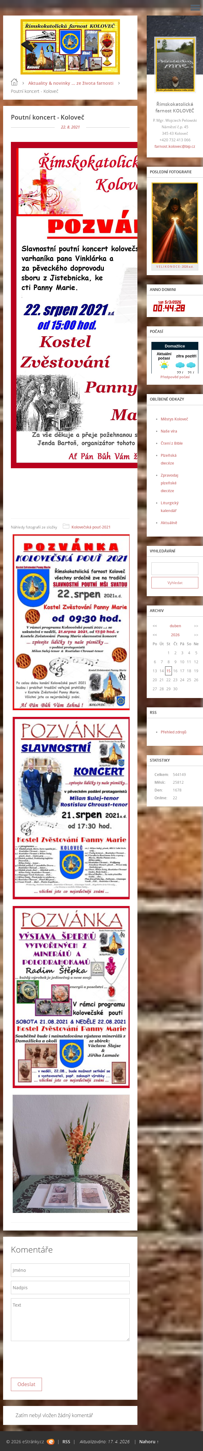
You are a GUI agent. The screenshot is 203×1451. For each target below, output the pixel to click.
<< (155, 625)
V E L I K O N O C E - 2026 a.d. (174, 267)
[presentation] (58, 1358)
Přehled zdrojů (174, 732)
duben (175, 625)
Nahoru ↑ (149, 1441)
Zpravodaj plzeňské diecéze (169, 483)
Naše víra (169, 431)
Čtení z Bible (172, 443)
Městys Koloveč (174, 419)
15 (168, 670)
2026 (175, 634)
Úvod (14, 82)
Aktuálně (169, 522)
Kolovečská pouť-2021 (91, 527)
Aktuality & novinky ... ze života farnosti (70, 83)
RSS (66, 1441)
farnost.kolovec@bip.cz (175, 146)
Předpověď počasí (175, 376)
